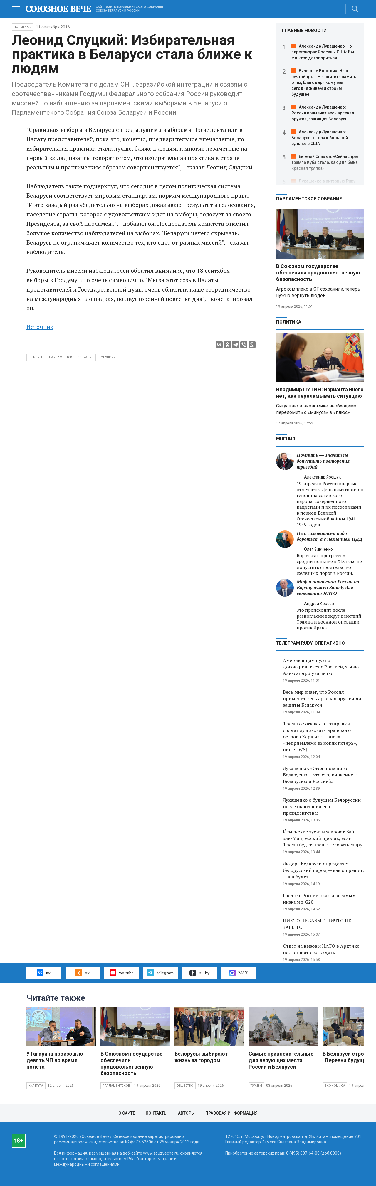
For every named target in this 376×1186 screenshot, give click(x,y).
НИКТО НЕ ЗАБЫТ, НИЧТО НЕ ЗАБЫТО (317, 923)
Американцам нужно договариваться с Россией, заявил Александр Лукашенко (321, 666)
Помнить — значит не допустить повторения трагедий (323, 461)
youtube (121, 972)
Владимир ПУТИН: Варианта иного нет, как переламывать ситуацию (320, 392)
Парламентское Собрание (71, 357)
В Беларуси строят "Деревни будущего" (349, 1057)
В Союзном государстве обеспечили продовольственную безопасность (318, 272)
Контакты (156, 1113)
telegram (160, 972)
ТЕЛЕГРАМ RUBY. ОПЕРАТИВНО (310, 643)
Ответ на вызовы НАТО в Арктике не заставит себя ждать (321, 949)
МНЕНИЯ (285, 439)
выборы (35, 357)
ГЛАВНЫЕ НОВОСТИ (304, 30)
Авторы (186, 1113)
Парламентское (116, 1085)
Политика (22, 26)
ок (82, 972)
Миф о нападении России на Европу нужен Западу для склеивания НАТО (328, 587)
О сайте (126, 1113)
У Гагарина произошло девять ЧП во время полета (54, 1060)
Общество (185, 1085)
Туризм (256, 1085)
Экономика (335, 1085)
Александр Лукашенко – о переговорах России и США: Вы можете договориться (322, 52)
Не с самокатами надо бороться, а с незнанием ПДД (329, 536)
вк (44, 972)
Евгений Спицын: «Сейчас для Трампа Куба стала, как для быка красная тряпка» (324, 162)
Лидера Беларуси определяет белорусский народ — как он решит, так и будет (323, 870)
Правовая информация (231, 1113)
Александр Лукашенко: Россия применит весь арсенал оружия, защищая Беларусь (322, 113)
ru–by (199, 973)
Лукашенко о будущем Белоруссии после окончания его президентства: (322, 806)
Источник (39, 327)
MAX (238, 973)
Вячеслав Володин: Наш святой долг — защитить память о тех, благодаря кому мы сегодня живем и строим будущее (323, 82)
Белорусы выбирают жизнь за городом (201, 1057)
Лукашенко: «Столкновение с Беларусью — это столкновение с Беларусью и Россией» (320, 774)
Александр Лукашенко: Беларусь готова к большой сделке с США (319, 137)
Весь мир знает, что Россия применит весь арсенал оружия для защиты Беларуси (323, 698)
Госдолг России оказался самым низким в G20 (319, 898)
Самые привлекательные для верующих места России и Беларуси (281, 1060)
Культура (35, 1085)
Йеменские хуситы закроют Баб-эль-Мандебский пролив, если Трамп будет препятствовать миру (322, 838)
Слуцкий (108, 357)
